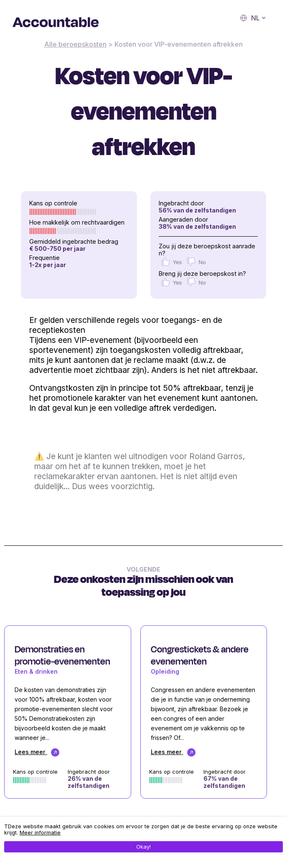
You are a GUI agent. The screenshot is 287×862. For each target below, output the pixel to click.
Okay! (143, 847)
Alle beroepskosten (75, 44)
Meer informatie (40, 833)
